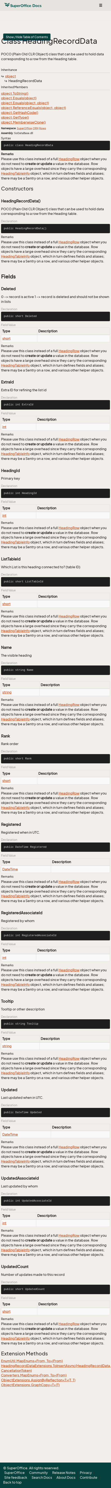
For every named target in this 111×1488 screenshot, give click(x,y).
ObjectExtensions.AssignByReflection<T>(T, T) (38, 1380)
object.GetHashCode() (19, 112)
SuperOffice (24, 128)
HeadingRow (69, 159)
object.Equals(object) (18, 98)
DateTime (10, 869)
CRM (35, 128)
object (10, 76)
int (4, 427)
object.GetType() (15, 117)
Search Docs (42, 1477)
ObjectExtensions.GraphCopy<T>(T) (30, 1385)
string (7, 692)
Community (38, 1473)
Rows (42, 128)
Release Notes (63, 1473)
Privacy (86, 1473)
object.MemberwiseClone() (23, 122)
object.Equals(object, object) (25, 103)
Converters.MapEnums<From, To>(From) (34, 1375)
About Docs (65, 1477)
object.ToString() (14, 93)
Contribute (88, 1477)
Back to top (12, 1482)
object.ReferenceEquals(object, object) (33, 108)
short (6, 338)
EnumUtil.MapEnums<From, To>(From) (32, 1361)
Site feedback (15, 1477)
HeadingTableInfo (15, 173)
